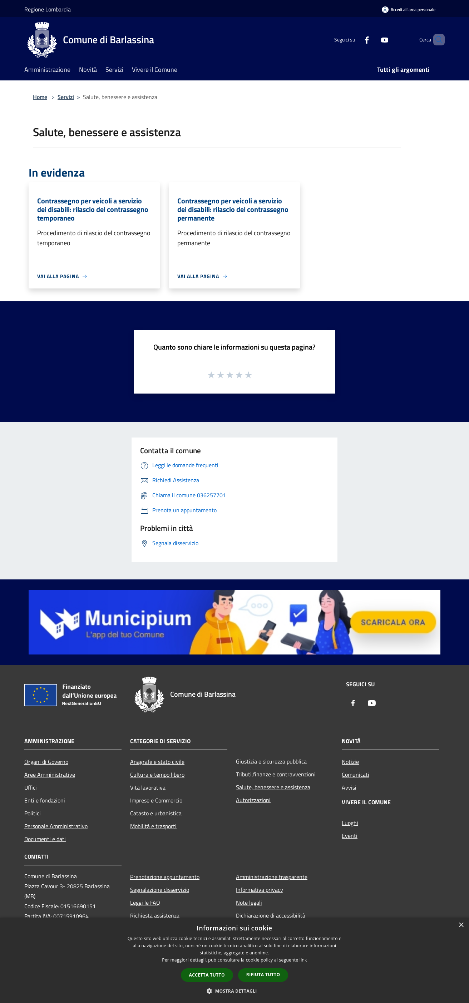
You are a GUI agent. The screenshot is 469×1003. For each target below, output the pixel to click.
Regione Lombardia (47, 9)
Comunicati (355, 774)
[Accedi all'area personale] (408, 9)
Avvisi (349, 787)
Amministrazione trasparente (271, 877)
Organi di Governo (46, 761)
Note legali (249, 902)
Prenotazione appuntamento (164, 877)
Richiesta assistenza (154, 915)
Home (40, 97)
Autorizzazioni (253, 800)
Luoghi (350, 823)
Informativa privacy (259, 889)
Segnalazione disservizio (159, 889)
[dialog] (234, 960)
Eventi (349, 835)
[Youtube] (372, 39)
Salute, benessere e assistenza (273, 787)
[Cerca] (436, 39)
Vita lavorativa (148, 787)
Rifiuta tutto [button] (263, 975)
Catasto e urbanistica (156, 813)
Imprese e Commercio (156, 800)
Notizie (350, 761)
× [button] (461, 925)
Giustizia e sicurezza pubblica (271, 761)
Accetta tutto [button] (207, 975)
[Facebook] (354, 39)
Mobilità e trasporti (153, 826)
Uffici (30, 787)
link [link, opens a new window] (303, 960)
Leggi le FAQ (145, 902)
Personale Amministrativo (56, 826)
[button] (234, 990)
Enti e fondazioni (44, 800)
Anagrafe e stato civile (157, 761)
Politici (32, 813)
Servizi (66, 97)
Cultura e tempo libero (157, 774)
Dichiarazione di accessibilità (270, 915)
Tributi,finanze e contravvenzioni (276, 774)
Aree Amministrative (49, 774)
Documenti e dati (45, 839)
